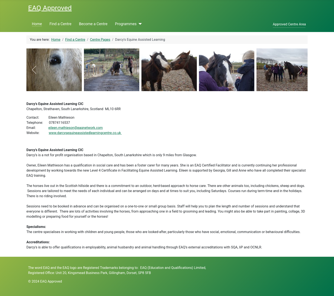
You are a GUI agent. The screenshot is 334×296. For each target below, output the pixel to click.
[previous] (34, 69)
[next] (299, 69)
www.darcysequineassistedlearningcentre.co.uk (85, 133)
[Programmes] (139, 24)
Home (37, 24)
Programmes (126, 24)
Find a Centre (60, 24)
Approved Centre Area (289, 24)
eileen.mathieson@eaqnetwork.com (75, 128)
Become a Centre (93, 24)
